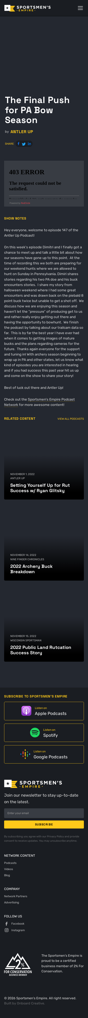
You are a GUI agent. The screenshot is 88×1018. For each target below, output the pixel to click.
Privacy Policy (56, 836)
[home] (33, 8)
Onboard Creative (30, 1003)
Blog (7, 875)
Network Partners (15, 896)
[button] (79, 8)
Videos (8, 869)
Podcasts (10, 863)
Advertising (11, 902)
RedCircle (25, 203)
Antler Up (22, 131)
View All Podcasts (70, 418)
